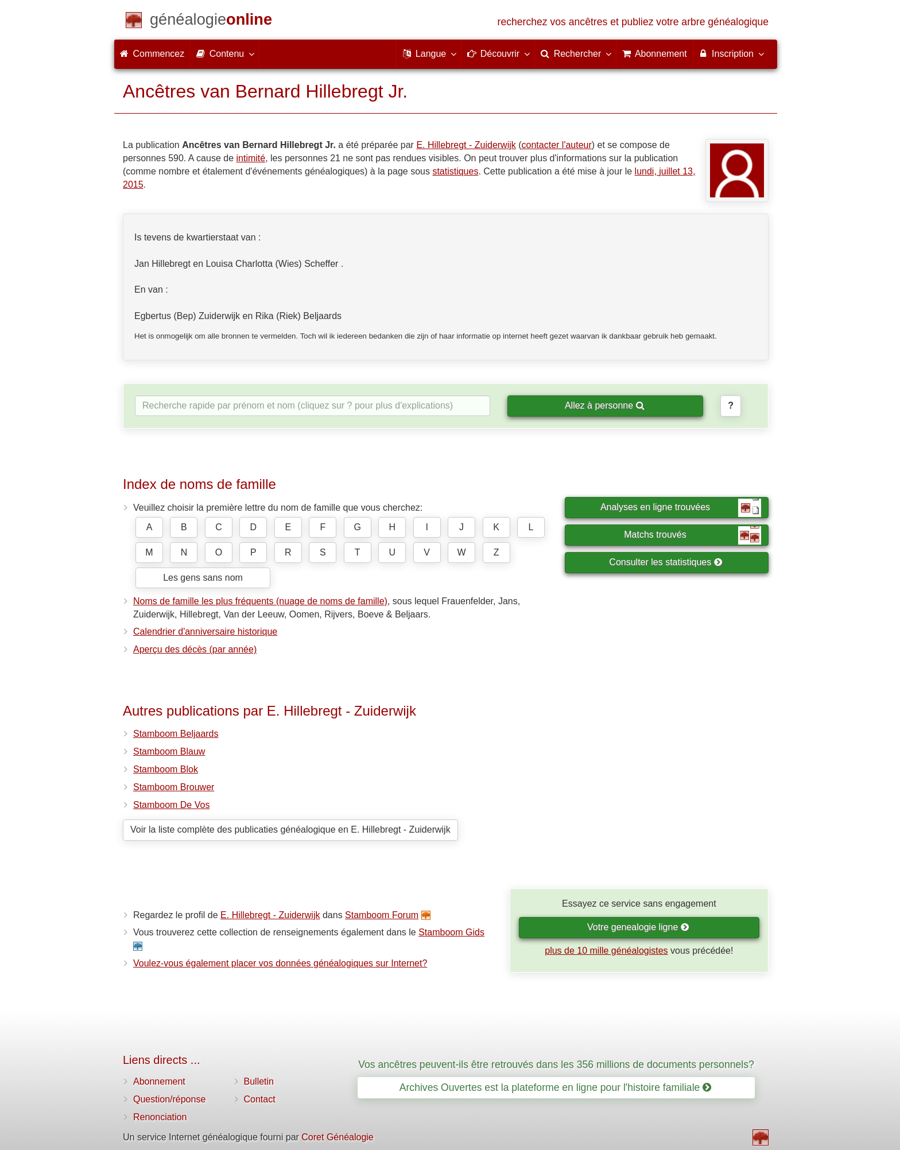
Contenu (224, 53)
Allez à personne (605, 405)
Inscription (731, 53)
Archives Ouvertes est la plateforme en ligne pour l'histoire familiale (555, 1087)
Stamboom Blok (165, 769)
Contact (260, 1099)
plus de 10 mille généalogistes (606, 950)
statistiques (455, 171)
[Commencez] (211, 21)
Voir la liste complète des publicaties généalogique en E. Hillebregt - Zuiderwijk (290, 829)
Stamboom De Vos (171, 805)
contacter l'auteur (557, 145)
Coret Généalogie (337, 1137)
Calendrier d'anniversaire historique (205, 631)
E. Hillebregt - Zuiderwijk (465, 145)
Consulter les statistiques (665, 562)
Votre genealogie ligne (638, 927)
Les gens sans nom (203, 577)
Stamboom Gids (451, 932)
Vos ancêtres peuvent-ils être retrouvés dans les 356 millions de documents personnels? (556, 1064)
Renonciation (160, 1117)
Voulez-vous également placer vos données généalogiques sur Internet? (280, 963)
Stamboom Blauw (169, 751)
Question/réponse (169, 1099)
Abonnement (159, 1081)
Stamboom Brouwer (173, 787)
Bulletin (259, 1081)
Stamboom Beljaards (176, 734)
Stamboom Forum (381, 915)
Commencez (152, 54)
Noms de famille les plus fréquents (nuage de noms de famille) (260, 601)
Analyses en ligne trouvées (680, 508)
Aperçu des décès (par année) (195, 649)
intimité (250, 158)
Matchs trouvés (692, 535)
